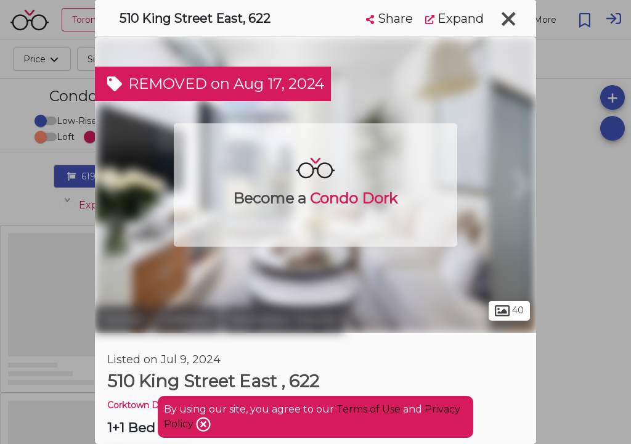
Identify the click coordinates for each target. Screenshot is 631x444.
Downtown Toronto (283, 319)
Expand (454, 18)
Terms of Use (368, 409)
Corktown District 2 (148, 405)
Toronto (122, 319)
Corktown (187, 319)
